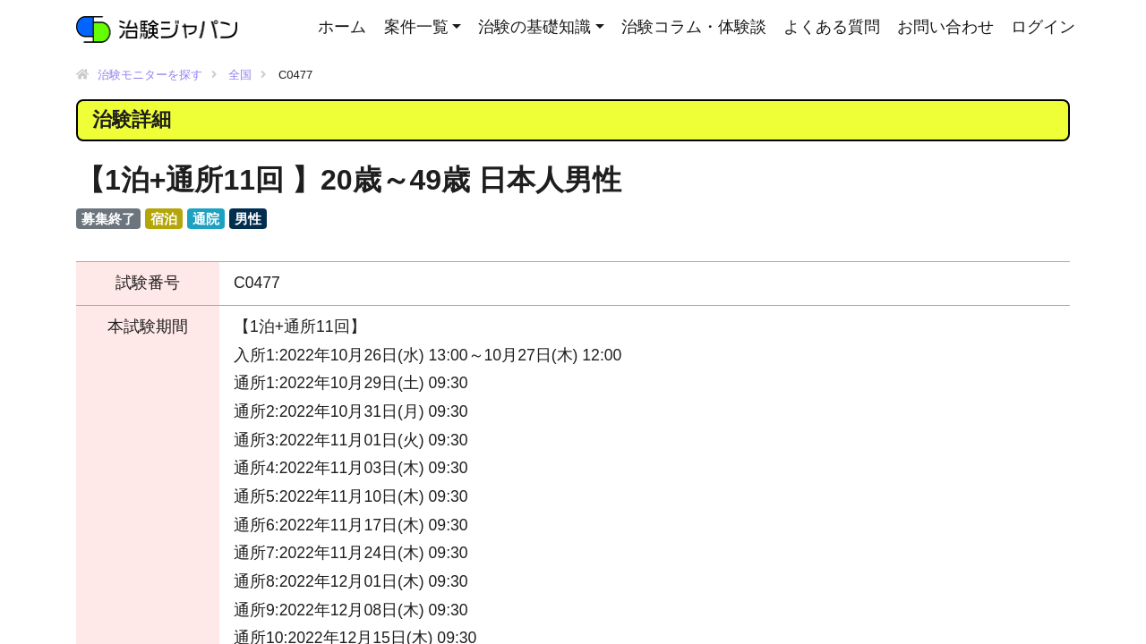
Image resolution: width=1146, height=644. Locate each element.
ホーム (342, 27)
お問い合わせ (945, 27)
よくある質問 (831, 27)
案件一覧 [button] (416, 27)
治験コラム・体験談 (693, 27)
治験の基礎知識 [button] (534, 27)
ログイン (1043, 27)
